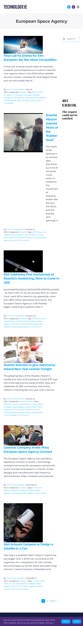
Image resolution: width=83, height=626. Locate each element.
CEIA (6, 583)
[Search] (64, 39)
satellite (32, 586)
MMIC (24, 493)
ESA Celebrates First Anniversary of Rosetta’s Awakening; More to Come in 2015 (31, 278)
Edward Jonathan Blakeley (20, 237)
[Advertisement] (72, 52)
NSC (39, 100)
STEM (13, 589)
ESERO (23, 583)
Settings (50, 623)
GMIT (13, 586)
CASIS (41, 581)
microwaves (16, 493)
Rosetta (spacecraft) (19, 327)
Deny (76, 621)
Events (22, 401)
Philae (23, 324)
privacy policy (30, 623)
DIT (13, 583)
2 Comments (35, 327)
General (22, 92)
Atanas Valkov (30, 235)
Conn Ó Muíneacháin (15, 89)
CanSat (35, 581)
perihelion (15, 324)
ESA (17, 583)
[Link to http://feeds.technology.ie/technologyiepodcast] (73, 7)
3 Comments (23, 240)
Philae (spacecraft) (34, 324)
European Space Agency (35, 98)
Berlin (34, 92)
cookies (13, 620)
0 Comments (23, 589)
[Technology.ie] (15, 6)
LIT (21, 586)
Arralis (35, 488)
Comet (40, 235)
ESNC (40, 92)
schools (39, 586)
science (7, 589)
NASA (25, 586)
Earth (6, 237)
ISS (17, 586)
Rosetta (7, 327)
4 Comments (40, 493)
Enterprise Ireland (17, 490)
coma (18, 321)
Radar (30, 493)
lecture (28, 407)
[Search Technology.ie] (70, 39)
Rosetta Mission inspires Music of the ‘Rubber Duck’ (52, 127)
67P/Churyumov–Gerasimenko (17, 404)
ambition (20, 235)
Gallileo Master (10, 100)
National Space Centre (26, 100)
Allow (65, 621)
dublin (40, 404)
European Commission (13, 95)
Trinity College (10, 415)
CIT (10, 583)
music (13, 240)
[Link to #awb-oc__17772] (69, 7)
